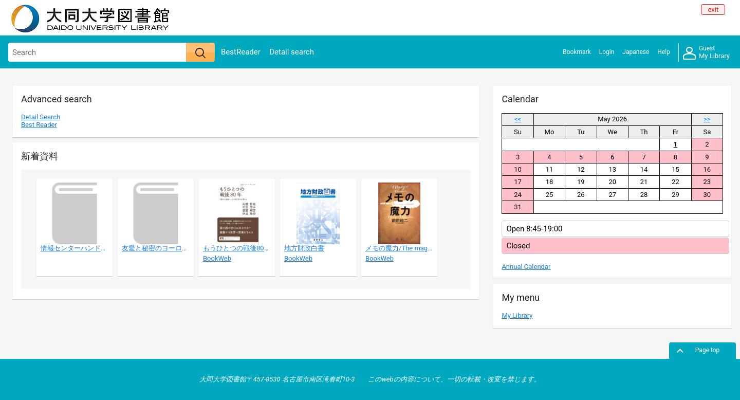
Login (607, 52)
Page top (707, 350)
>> (707, 119)
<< (517, 119)
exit (713, 9)
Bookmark (576, 52)
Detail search (291, 52)
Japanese (635, 52)
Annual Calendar (526, 266)
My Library (706, 53)
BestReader (241, 52)
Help (663, 52)
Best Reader (39, 125)
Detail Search (40, 117)
